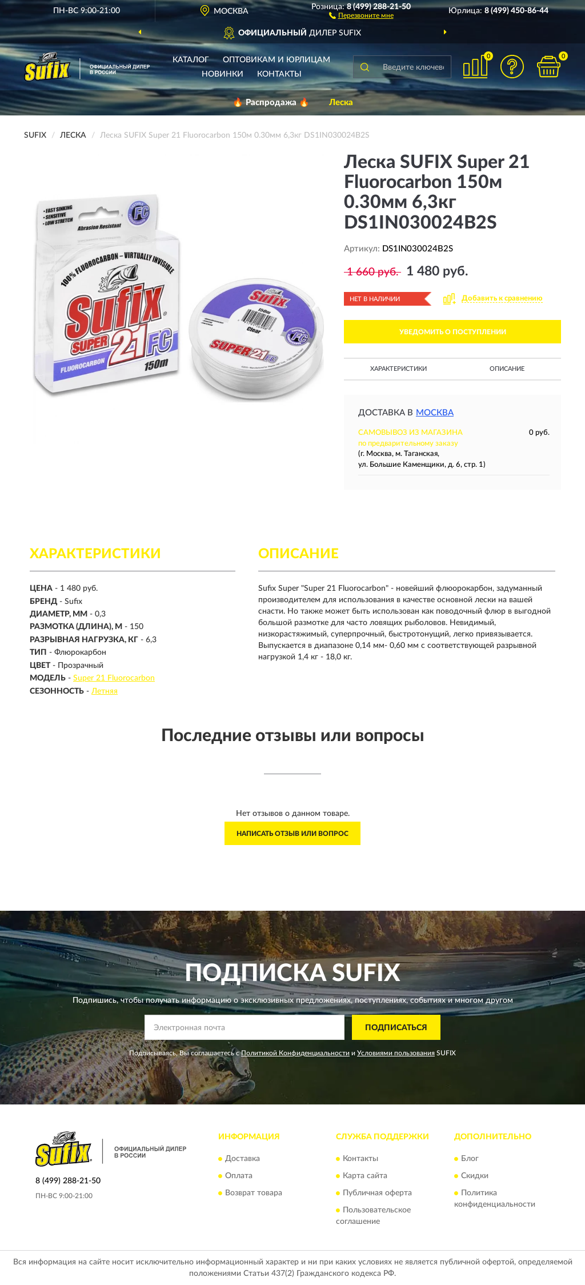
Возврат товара (253, 1193)
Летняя (104, 691)
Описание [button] (507, 369)
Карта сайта (365, 1176)
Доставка (242, 1159)
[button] (361, 14)
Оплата (239, 1176)
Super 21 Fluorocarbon (114, 678)
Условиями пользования (396, 1053)
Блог (470, 1159)
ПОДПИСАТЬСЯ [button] (396, 1028)
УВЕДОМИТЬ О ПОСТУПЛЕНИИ (452, 332)
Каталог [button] (191, 60)
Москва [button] (435, 413)
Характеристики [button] (398, 369)
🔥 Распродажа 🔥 (271, 102)
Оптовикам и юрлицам (276, 60)
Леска (341, 102)
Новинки (222, 74)
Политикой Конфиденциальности (295, 1053)
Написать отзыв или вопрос (292, 833)
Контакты (279, 74)
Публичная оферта (377, 1193)
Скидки (474, 1176)
